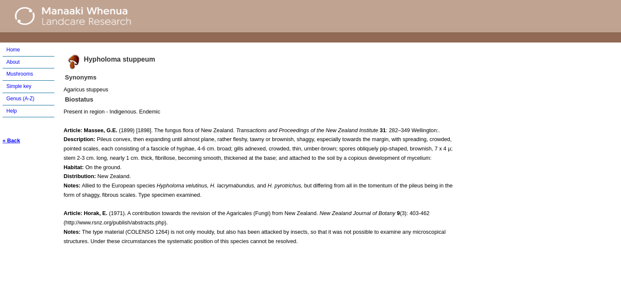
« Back (11, 140)
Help (11, 111)
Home (13, 50)
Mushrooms (19, 74)
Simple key (18, 86)
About (13, 62)
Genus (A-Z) (20, 99)
